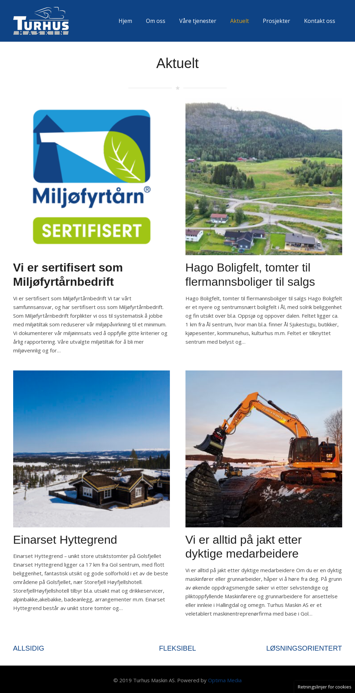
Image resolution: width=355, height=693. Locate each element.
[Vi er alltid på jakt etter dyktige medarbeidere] (263, 374)
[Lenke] (41, 20)
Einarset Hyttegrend (65, 539)
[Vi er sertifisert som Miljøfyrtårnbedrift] (91, 102)
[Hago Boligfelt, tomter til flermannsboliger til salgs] (263, 102)
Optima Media (225, 680)
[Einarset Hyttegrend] (91, 374)
